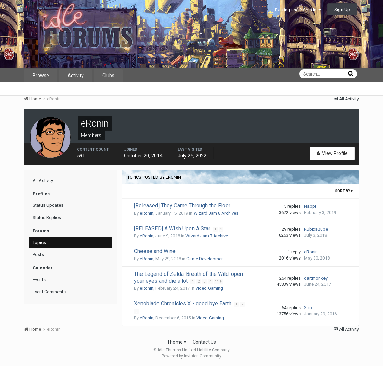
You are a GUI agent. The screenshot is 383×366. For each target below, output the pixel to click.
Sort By (344, 191)
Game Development (205, 258)
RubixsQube (316, 229)
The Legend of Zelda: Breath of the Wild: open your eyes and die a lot (188, 277)
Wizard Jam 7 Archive (206, 235)
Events (39, 279)
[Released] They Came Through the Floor (182, 205)
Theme (176, 342)
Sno (308, 307)
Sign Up (342, 9)
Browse (41, 75)
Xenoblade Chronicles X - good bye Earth (183, 303)
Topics (39, 242)
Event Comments (49, 291)
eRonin (146, 213)
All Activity (43, 180)
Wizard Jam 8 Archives (216, 213)
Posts (38, 254)
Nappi (310, 206)
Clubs (108, 75)
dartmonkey (316, 278)
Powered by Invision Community (191, 356)
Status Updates (48, 205)
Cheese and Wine (155, 251)
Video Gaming (209, 288)
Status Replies (47, 217)
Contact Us (204, 342)
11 (218, 281)
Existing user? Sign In (298, 9)
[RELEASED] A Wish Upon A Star (173, 228)
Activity (76, 75)
